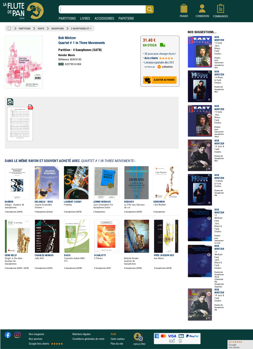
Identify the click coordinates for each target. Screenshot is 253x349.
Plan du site (117, 343)
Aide (113, 334)
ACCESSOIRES (104, 18)
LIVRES (85, 18)
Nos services (35, 338)
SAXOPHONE (57, 28)
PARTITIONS (67, 18)
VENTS (41, 28)
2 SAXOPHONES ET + (81, 28)
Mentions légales (81, 333)
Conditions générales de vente (90, 338)
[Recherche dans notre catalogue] (106, 9)
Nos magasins (36, 333)
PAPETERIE (126, 18)
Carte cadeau (118, 338)
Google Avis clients (46, 343)
